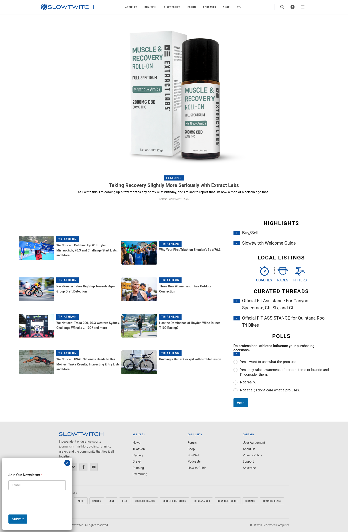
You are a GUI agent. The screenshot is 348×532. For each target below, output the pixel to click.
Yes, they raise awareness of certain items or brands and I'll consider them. (284, 372)
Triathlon (67, 239)
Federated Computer (276, 525)
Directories (172, 7)
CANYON (96, 500)
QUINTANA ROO (202, 500)
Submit (18, 519)
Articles (131, 7)
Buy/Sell (150, 7)
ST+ (239, 7)
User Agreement (254, 442)
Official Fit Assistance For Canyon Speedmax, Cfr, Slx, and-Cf (275, 304)
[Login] (292, 7)
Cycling (137, 455)
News (136, 442)
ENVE (112, 500)
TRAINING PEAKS (272, 500)
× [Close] (67, 462)
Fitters (300, 280)
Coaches (264, 280)
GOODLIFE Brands (145, 500)
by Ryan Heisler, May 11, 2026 (174, 199)
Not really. (248, 382)
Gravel (136, 461)
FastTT (81, 500)
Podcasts (209, 7)
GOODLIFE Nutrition (174, 500)
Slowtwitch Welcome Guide (269, 243)
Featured (174, 178)
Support (248, 461)
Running (138, 468)
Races (282, 280)
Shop (226, 7)
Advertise (249, 468)
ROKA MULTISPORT (228, 500)
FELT (124, 500)
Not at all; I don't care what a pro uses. (270, 390)
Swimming (139, 474)
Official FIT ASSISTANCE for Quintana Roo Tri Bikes (283, 321)
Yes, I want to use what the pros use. (268, 362)
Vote (241, 402)
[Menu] (302, 7)
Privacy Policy (252, 455)
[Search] (282, 7)
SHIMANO (250, 500)
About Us (249, 449)
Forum (192, 7)
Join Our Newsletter (25, 475)
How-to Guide (197, 468)
